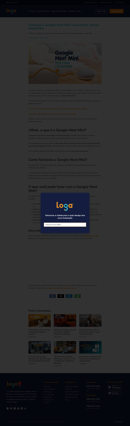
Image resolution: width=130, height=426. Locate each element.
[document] (65, 213)
